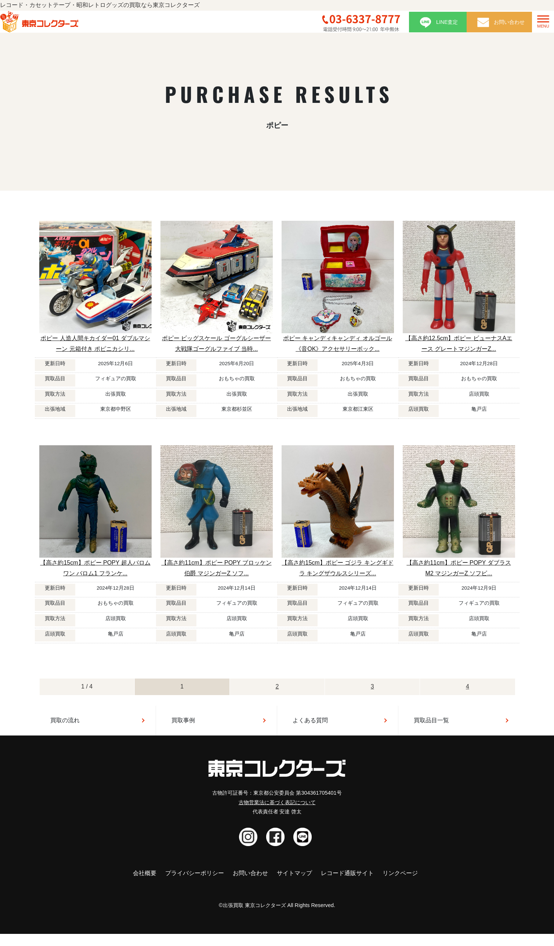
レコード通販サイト (347, 873)
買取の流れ (65, 720)
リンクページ (400, 873)
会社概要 (144, 873)
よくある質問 (310, 720)
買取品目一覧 (431, 720)
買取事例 (183, 720)
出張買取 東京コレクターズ (254, 905)
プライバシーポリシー (194, 873)
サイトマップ (294, 873)
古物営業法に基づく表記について (277, 802)
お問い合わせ (250, 873)
